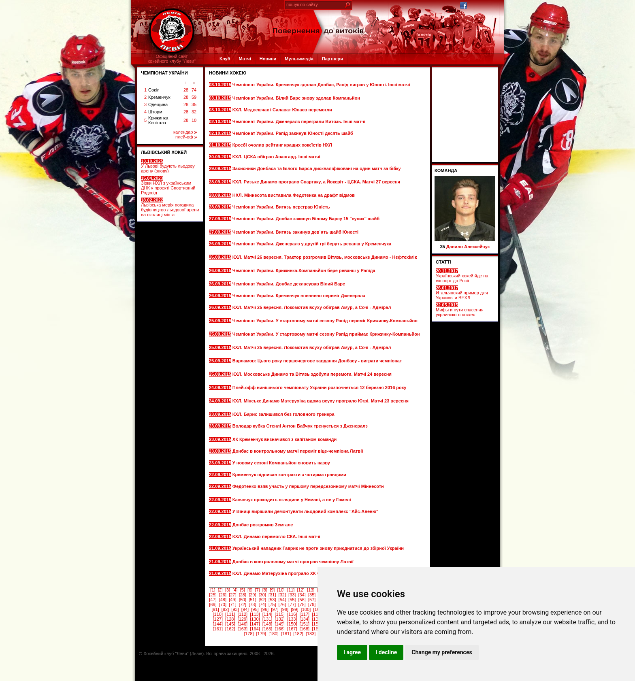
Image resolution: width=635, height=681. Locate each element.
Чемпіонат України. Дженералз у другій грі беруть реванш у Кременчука (311, 243)
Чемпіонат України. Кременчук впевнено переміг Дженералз (299, 295)
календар (185, 132)
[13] (310, 589)
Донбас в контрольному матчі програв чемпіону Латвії (293, 561)
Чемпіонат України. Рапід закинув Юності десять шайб (293, 133)
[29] (252, 594)
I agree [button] (352, 652)
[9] (272, 589)
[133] (292, 619)
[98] (284, 609)
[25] (212, 594)
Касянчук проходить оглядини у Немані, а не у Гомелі (292, 499)
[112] (242, 614)
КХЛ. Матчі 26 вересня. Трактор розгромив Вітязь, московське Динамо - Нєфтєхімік (324, 257)
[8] (264, 589)
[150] (292, 623)
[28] (242, 594)
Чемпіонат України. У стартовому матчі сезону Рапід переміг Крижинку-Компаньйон (325, 320)
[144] (217, 623)
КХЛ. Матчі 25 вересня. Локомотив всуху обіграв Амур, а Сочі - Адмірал (311, 307)
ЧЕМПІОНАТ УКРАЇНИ (164, 72)
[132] (279, 619)
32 (194, 111)
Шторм (155, 111)
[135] (317, 619)
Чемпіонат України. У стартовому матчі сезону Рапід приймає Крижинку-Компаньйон (326, 334)
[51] (252, 599)
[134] (304, 619)
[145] (230, 623)
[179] (261, 633)
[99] (294, 609)
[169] (317, 628)
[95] (254, 609)
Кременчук (159, 97)
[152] (317, 623)
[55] (292, 599)
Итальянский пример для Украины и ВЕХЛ (462, 292)
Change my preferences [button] (441, 652)
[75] (272, 604)
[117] (304, 614)
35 (194, 104)
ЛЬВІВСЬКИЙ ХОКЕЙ (164, 152)
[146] (242, 623)
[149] (279, 623)
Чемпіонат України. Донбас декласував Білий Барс (289, 283)
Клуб (224, 58)
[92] (225, 609)
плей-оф (186, 136)
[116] (292, 614)
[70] (222, 604)
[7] (257, 589)
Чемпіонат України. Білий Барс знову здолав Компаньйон (296, 98)
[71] (232, 604)
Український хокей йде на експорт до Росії (462, 275)
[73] (252, 604)
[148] (267, 623)
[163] (242, 628)
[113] (255, 614)
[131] (267, 619)
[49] (232, 599)
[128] (230, 619)
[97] (274, 609)
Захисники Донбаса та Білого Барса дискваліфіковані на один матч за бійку (316, 168)
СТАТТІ (443, 262)
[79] (311, 604)
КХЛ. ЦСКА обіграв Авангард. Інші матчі (277, 156)
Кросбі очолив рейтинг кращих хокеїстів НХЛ (282, 145)
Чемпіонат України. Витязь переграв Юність (281, 206)
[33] (292, 594)
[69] (212, 604)
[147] (255, 623)
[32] (282, 594)
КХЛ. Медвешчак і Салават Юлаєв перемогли (282, 109)
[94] (245, 609)
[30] (262, 594)
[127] (217, 619)
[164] (255, 628)
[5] (242, 589)
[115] (279, 614)
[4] (234, 589)
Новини (268, 58)
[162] (230, 628)
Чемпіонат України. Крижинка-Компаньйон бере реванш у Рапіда (303, 270)
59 (194, 97)
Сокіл (154, 89)
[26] (222, 594)
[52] (262, 599)
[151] (304, 623)
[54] (282, 599)
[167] (292, 628)
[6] (249, 589)
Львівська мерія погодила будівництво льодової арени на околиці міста (170, 207)
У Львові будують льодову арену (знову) (168, 166)
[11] (290, 589)
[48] (222, 599)
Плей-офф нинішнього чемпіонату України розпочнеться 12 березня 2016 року (319, 387)
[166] (279, 628)
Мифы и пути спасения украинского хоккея (460, 309)
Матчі (245, 58)
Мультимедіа (299, 58)
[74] (262, 604)
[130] (255, 619)
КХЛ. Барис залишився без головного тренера (284, 414)
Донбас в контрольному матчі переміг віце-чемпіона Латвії (298, 451)
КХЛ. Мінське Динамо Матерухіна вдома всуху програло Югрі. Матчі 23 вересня (320, 400)
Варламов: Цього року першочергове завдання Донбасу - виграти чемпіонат (317, 360)
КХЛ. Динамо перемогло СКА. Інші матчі (277, 536)
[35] (311, 594)
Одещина (158, 104)
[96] (264, 609)
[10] (281, 589)
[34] (302, 594)
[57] (311, 599)
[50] (242, 599)
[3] (227, 589)
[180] (273, 633)
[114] (267, 614)
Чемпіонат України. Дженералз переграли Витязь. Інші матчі (299, 121)
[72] (242, 604)
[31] (272, 594)
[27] (232, 594)
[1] (212, 589)
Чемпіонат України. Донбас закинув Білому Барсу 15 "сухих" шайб (305, 218)
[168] (304, 628)
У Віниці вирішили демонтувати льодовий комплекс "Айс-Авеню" (305, 511)
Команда (446, 170)
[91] (215, 609)
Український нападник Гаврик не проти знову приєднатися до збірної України (318, 548)
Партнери (332, 58)
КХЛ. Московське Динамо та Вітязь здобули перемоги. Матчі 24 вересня (312, 374)
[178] (249, 633)
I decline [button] (386, 652)
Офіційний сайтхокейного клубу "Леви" (172, 59)
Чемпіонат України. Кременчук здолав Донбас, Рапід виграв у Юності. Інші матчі (321, 84)
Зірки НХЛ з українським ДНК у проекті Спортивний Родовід (168, 185)
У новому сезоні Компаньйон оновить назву (281, 462)
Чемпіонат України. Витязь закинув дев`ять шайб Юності (296, 232)
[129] (242, 619)
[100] (306, 609)
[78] (302, 604)
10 (194, 120)
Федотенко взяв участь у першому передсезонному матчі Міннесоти (308, 486)
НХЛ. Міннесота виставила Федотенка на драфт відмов (294, 195)
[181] (286, 633)
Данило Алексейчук (468, 246)
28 (185, 89)
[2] (220, 589)
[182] (298, 633)
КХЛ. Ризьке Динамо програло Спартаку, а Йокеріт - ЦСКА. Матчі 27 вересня (316, 181)
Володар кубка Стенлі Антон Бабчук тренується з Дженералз (300, 425)
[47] (212, 599)
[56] (302, 599)
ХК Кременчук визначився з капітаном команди (285, 439)
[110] (217, 614)
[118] (317, 614)
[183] (310, 633)
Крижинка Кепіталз (158, 120)
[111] (230, 614)
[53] (272, 599)
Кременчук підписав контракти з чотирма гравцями (289, 474)
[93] (235, 609)
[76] (282, 604)
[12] (300, 589)
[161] (217, 628)
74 (194, 89)
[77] (292, 604)
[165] (267, 628)
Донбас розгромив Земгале (263, 524)
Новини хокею (227, 72)
